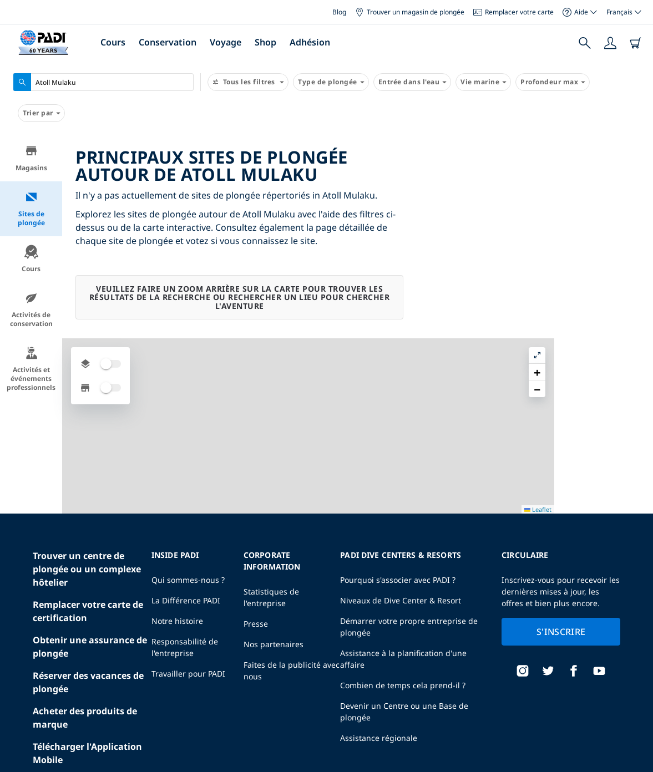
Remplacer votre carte (513, 12)
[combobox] (103, 82)
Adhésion (310, 42)
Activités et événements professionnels (31, 369)
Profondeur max (552, 82)
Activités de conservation (31, 309)
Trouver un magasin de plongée (409, 12)
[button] (635, 169)
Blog (339, 12)
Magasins (31, 158)
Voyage (225, 42)
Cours (112, 42)
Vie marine (483, 82)
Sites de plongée (31, 208)
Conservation (167, 42)
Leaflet (636, 762)
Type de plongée (331, 82)
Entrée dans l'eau (412, 82)
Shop (265, 42)
